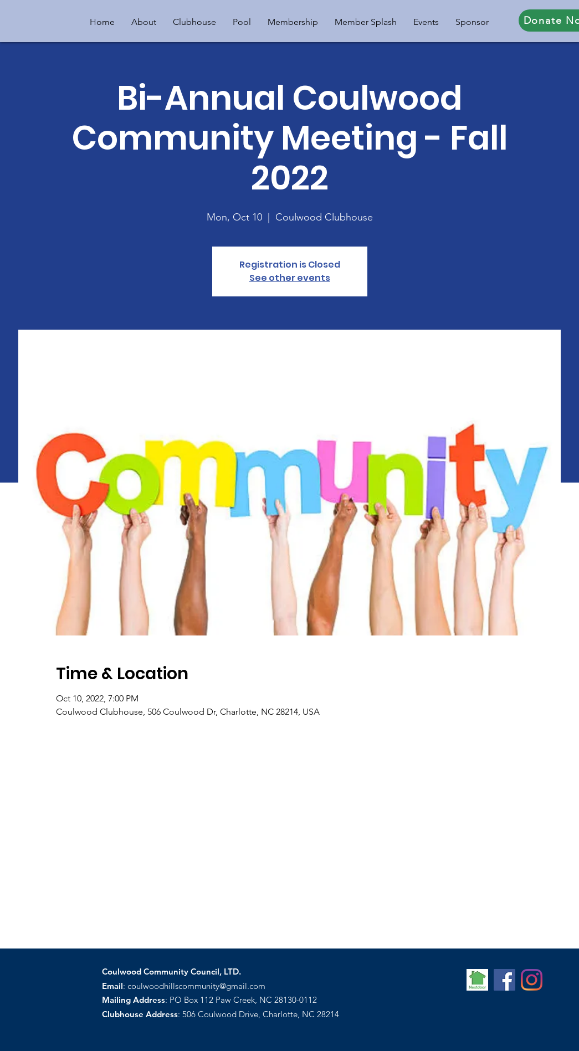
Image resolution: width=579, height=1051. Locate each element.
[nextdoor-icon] (477, 980)
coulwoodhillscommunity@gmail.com (196, 986)
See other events (289, 277)
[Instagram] (531, 980)
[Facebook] (504, 980)
